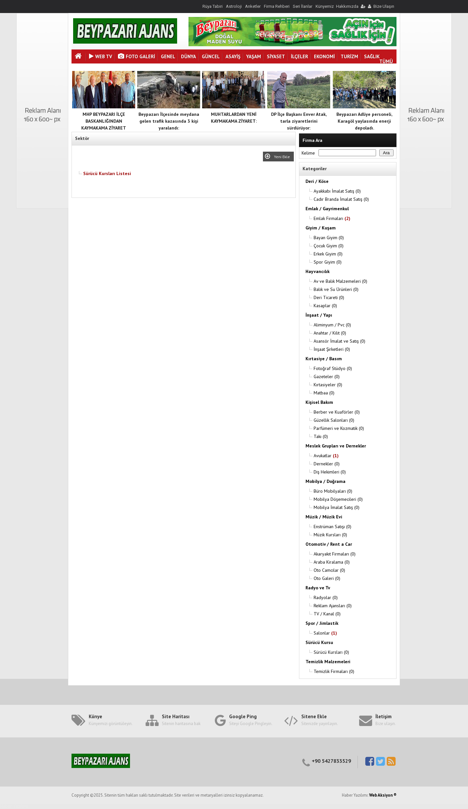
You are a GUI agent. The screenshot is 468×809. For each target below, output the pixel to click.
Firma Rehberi (277, 6)
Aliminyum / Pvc (332, 325)
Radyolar (326, 597)
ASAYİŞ (233, 56)
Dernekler (327, 464)
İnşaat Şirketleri (332, 349)
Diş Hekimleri (330, 472)
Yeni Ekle (283, 156)
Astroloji (234, 6)
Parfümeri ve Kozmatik (339, 428)
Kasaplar (325, 306)
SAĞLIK (372, 56)
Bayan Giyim (329, 237)
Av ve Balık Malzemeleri (340, 281)
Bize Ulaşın (383, 6)
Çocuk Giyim (329, 246)
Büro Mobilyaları (333, 491)
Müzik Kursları (330, 535)
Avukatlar (326, 456)
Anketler (253, 6)
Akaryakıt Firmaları (335, 554)
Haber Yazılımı (14, 806)
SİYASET (276, 56)
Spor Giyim (328, 262)
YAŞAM (253, 56)
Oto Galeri (327, 578)
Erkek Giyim (328, 254)
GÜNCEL (211, 56)
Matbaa (324, 393)
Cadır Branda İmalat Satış (341, 199)
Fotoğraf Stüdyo (333, 368)
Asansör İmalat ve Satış (339, 341)
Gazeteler (327, 376)
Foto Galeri (136, 56)
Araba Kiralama (332, 562)
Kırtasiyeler (328, 385)
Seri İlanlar (302, 6)
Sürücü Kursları (331, 652)
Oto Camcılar (329, 570)
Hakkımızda (347, 6)
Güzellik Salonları (334, 420)
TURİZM (349, 56)
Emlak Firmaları (332, 218)
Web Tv (100, 56)
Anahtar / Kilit (330, 333)
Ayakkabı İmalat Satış (337, 191)
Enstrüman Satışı (332, 526)
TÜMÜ (386, 61)
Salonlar (325, 633)
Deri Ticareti (329, 297)
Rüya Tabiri (212, 6)
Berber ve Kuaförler (337, 412)
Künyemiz (325, 6)
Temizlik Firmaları (334, 671)
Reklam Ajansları (333, 606)
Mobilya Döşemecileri (338, 499)
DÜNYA (188, 56)
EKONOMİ (324, 56)
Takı (321, 436)
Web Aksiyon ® (382, 795)
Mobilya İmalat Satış (336, 507)
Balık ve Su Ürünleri (336, 289)
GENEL (168, 56)
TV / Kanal (327, 614)
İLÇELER (299, 56)
